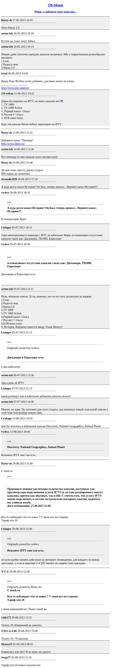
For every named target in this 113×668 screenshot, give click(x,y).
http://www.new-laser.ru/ (15, 87)
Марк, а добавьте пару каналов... (55, 11)
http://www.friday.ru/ (13, 143)
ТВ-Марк (55, 5)
